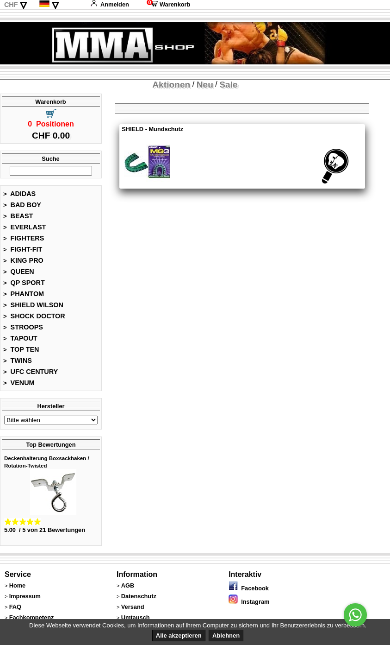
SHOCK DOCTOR (34, 316)
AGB (127, 585)
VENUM (19, 382)
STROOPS (23, 327)
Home (17, 585)
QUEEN (18, 271)
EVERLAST (24, 227)
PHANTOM (23, 293)
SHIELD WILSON (33, 305)
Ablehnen (226, 635)
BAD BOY (22, 205)
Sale (228, 84)
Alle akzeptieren (179, 635)
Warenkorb (168, 4)
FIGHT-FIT (22, 249)
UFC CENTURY (30, 371)
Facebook (249, 588)
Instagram (249, 601)
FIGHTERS (23, 238)
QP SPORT (24, 282)
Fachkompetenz (31, 617)
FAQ (15, 606)
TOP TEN (21, 349)
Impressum (25, 596)
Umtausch (135, 617)
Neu (205, 84)
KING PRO (23, 260)
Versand (132, 606)
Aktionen (171, 84)
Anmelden (109, 4)
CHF (11, 4)
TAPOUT (20, 338)
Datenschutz (138, 596)
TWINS (17, 360)
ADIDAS (19, 193)
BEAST (18, 216)
